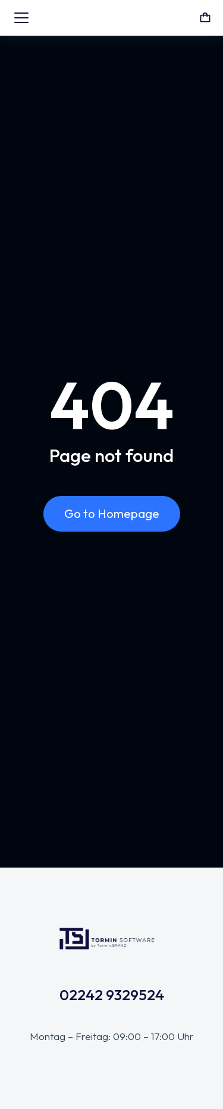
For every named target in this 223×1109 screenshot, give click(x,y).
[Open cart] (205, 18)
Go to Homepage (111, 513)
